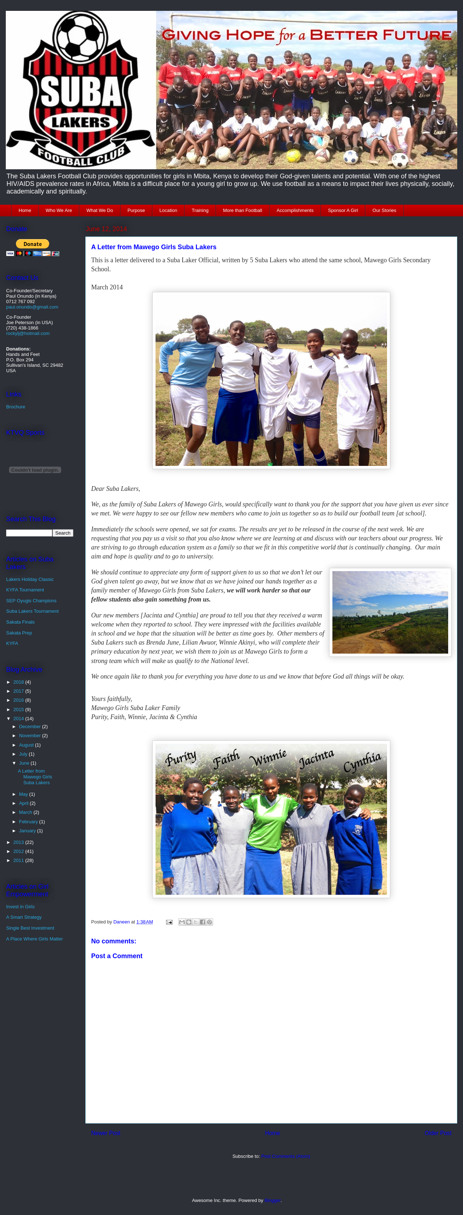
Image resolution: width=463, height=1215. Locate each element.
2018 (19, 682)
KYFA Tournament (25, 589)
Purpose (136, 210)
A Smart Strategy (24, 917)
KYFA (12, 643)
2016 (19, 700)
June (25, 763)
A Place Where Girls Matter (34, 939)
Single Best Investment (30, 928)
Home (25, 210)
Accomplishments (295, 210)
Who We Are (59, 210)
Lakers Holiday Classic (30, 579)
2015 (19, 709)
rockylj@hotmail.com (28, 333)
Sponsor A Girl (343, 210)
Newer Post (105, 1133)
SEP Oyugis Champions (31, 600)
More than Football (242, 210)
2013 (19, 842)
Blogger (272, 1200)
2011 (19, 860)
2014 (19, 718)
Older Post (438, 1133)
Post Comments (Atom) (285, 1156)
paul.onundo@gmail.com (32, 307)
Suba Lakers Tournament (32, 611)
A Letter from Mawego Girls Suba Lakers (35, 776)
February (29, 821)
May (24, 794)
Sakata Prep (19, 633)
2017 (19, 691)
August (27, 745)
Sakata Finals (20, 622)
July (24, 754)
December (30, 726)
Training (200, 210)
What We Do (99, 210)
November (30, 735)
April (24, 803)
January (28, 830)
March (26, 812)
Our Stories (384, 210)
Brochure (15, 406)
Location (168, 210)
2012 (19, 851)
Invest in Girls (20, 906)
